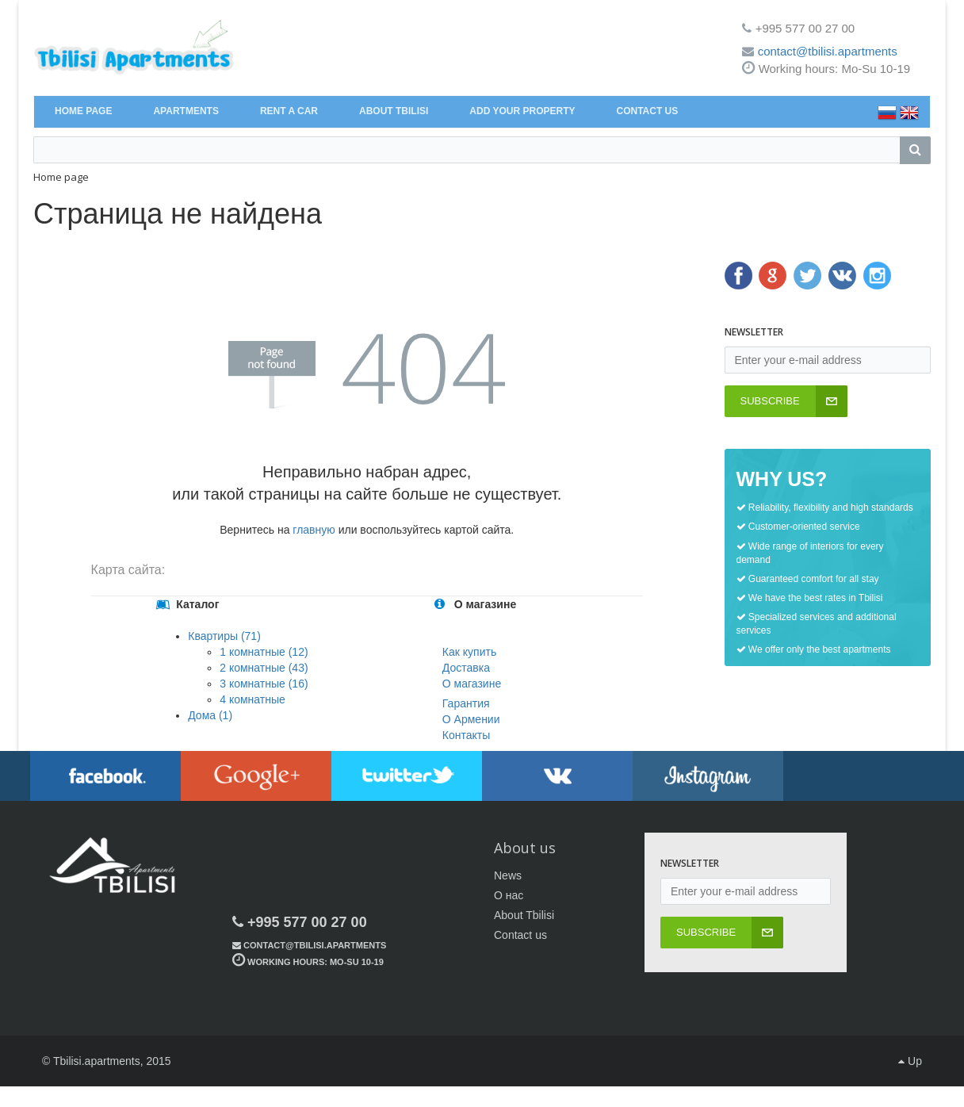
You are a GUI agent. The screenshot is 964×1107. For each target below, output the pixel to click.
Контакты (466, 735)
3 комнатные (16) (264, 683)
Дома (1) (210, 715)
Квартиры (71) (224, 636)
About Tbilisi (524, 915)
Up (910, 1061)
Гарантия (466, 703)
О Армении (471, 719)
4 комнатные (252, 699)
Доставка (466, 667)
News (508, 875)
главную (314, 529)
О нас (508, 895)
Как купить (469, 651)
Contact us (520, 935)
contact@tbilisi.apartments (827, 51)
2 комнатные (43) (264, 667)
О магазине (471, 683)
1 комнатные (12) (264, 651)
